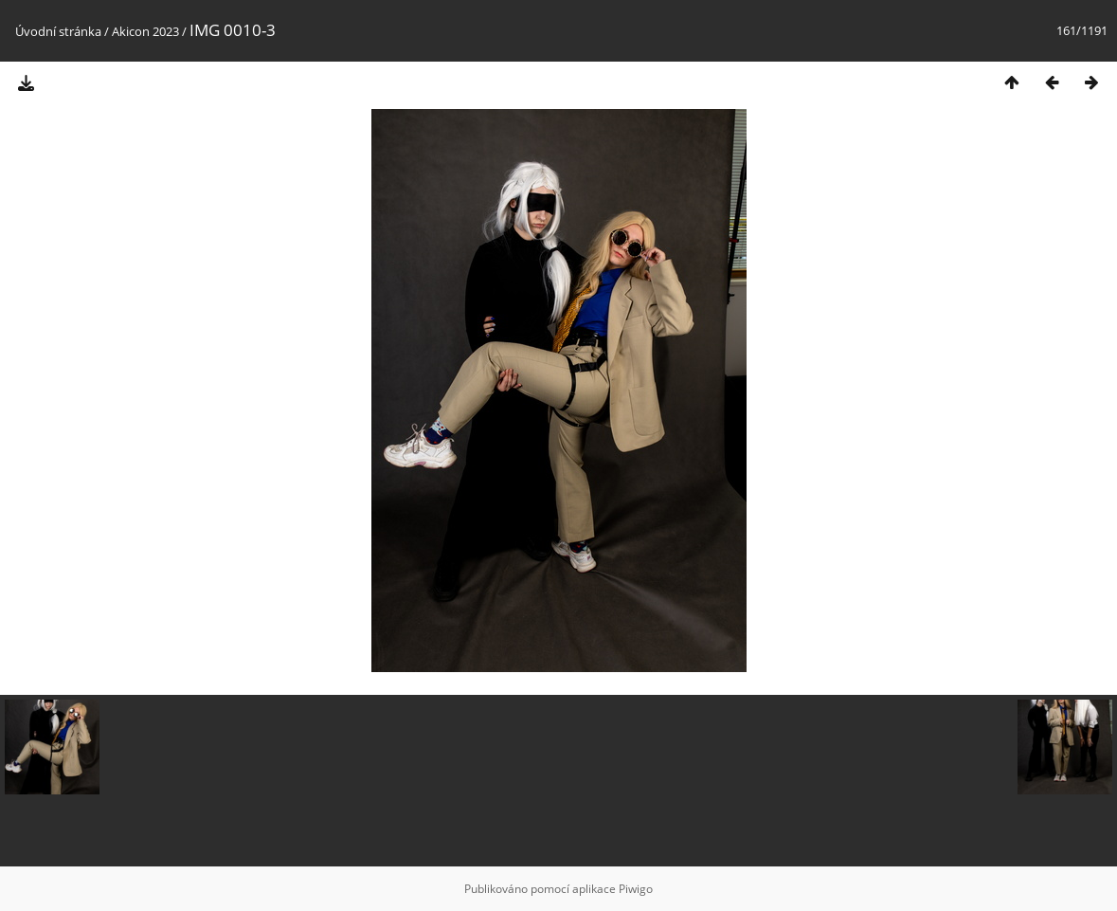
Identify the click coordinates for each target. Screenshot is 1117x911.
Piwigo (636, 889)
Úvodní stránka (58, 31)
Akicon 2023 (145, 31)
